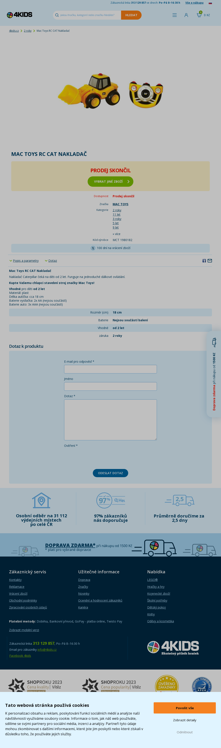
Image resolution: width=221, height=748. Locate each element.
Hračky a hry (155, 587)
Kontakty (15, 580)
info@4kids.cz (47, 650)
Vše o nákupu (194, 3)
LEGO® (152, 580)
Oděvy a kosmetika (160, 621)
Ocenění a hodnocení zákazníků (100, 600)
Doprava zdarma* (70, 545)
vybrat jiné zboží (111, 181)
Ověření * (71, 446)
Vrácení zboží (18, 593)
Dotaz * (69, 396)
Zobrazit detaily (184, 720)
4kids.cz (14, 31)
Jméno (68, 379)
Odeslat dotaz (110, 473)
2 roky (28, 31)
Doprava (84, 580)
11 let (116, 214)
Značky (83, 587)
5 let (116, 223)
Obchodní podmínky (23, 600)
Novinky (83, 593)
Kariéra (83, 607)
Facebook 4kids (20, 656)
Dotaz (52, 261)
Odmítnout (185, 732)
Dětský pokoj (156, 607)
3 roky (117, 219)
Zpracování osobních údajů (28, 607)
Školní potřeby (157, 600)
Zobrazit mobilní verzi (24, 630)
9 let (116, 227)
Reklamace (16, 587)
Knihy (151, 614)
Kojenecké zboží (158, 593)
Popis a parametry (26, 261)
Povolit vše (185, 708)
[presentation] (97, 457)
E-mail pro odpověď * (79, 361)
